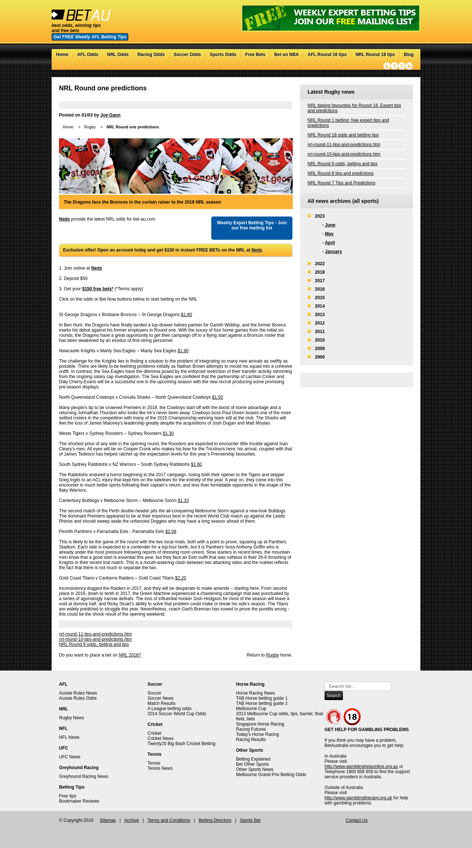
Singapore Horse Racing (260, 724)
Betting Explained (253, 759)
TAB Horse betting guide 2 (262, 703)
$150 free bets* (98, 288)
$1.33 (183, 500)
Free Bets (255, 54)
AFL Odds (87, 54)
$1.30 (168, 433)
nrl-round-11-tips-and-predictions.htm (95, 634)
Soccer (154, 693)
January (333, 251)
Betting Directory (215, 820)
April (330, 242)
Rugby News (71, 717)
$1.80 (186, 314)
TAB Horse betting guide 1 (262, 698)
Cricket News (161, 738)
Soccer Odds (187, 54)
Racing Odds (151, 54)
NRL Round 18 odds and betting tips (343, 135)
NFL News (69, 737)
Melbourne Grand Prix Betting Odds (271, 774)
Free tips (67, 796)
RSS (409, 66)
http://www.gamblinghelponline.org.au (361, 766)
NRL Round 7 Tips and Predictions (341, 183)
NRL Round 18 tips (375, 54)
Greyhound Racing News (83, 776)
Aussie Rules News (78, 693)
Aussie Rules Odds (78, 698)
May (329, 233)
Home (62, 54)
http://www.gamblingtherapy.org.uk (358, 797)
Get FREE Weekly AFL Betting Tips (89, 36)
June (330, 225)
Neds (64, 219)
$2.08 (170, 531)
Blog (409, 54)
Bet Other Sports (252, 764)
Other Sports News (254, 769)
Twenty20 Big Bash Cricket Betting (181, 743)
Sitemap (108, 820)
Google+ (401, 66)
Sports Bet (250, 820)
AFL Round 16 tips (327, 54)
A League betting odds (169, 708)
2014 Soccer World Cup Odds (177, 713)
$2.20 (180, 578)
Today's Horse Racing (257, 734)
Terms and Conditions (169, 820)
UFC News (69, 756)
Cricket (154, 733)
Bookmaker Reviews (79, 801)
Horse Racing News (255, 693)
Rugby (90, 127)
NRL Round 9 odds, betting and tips (94, 644)
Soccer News (161, 698)
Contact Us (356, 820)
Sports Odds (223, 54)
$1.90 (183, 350)
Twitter (387, 66)
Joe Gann (110, 115)
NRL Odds (117, 54)
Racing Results (251, 739)
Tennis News (160, 768)
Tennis (154, 763)
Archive (131, 820)
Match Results (162, 703)
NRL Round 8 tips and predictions (341, 173)
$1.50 (217, 397)
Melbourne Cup (251, 708)
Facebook (394, 66)
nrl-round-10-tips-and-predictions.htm (95, 639)
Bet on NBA (286, 54)
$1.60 (196, 464)
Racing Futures (251, 729)
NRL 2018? (130, 655)
